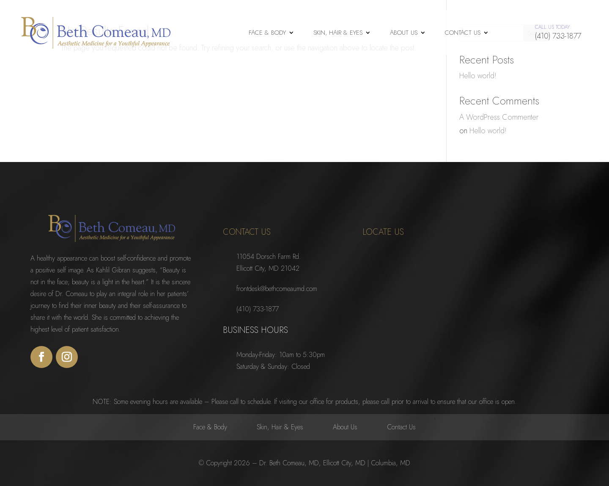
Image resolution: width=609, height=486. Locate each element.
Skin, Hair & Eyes (337, 32)
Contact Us (462, 32)
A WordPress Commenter (498, 117)
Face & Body (267, 32)
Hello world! (478, 75)
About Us (403, 32)
